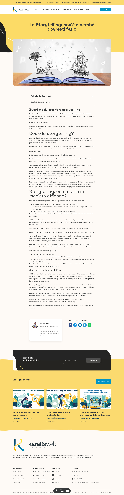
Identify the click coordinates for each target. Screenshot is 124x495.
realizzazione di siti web (48, 455)
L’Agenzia (67, 9)
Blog (87, 9)
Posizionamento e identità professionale (26, 413)
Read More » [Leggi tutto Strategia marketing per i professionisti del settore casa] (84, 422)
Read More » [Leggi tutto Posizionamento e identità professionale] (17, 422)
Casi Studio (78, 9)
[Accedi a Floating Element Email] (67, 490)
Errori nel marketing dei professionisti (58, 413)
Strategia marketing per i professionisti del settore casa (95, 413)
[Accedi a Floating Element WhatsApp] (57, 490)
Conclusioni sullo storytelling (40, 102)
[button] (92, 96)
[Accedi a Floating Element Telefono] (62, 490)
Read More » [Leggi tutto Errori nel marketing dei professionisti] (50, 422)
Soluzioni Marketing (51, 9)
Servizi (37, 9)
